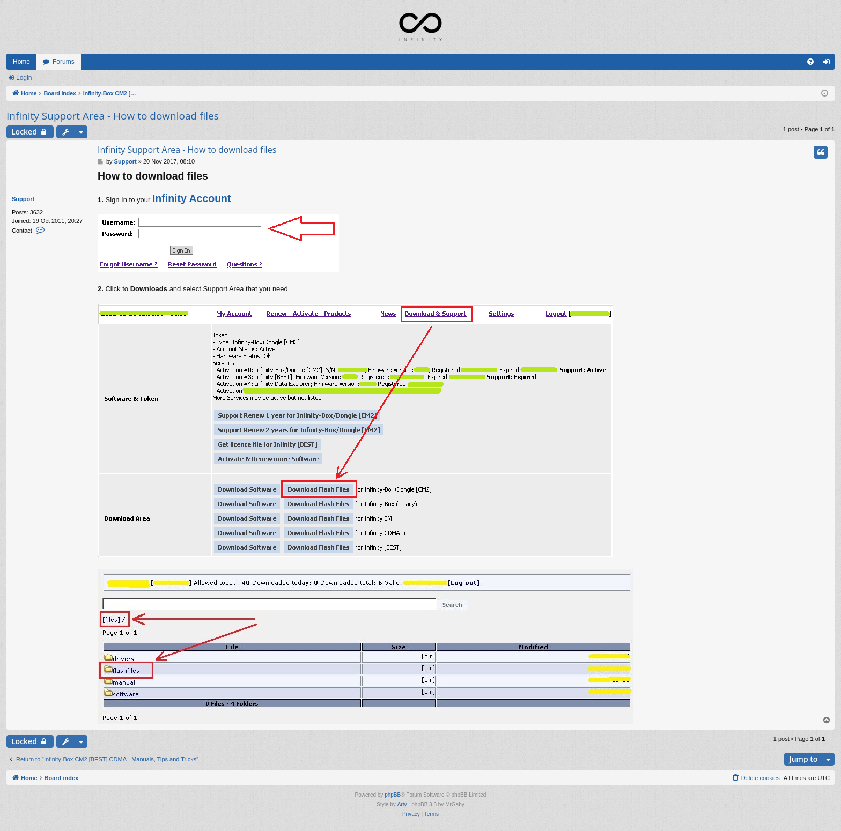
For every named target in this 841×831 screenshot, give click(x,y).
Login (24, 77)
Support (23, 199)
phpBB (393, 795)
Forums (64, 61)
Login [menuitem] (829, 64)
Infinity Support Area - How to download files (112, 116)
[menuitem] (810, 62)
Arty (402, 804)
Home (21, 61)
